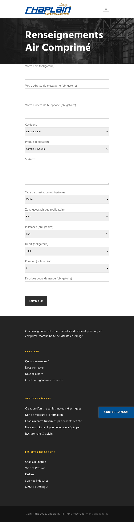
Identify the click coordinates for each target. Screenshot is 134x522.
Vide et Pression (35, 468)
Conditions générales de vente (44, 380)
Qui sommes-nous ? (37, 361)
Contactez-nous (116, 412)
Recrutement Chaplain (39, 434)
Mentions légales (97, 514)
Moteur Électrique (36, 487)
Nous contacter (34, 368)
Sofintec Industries (36, 481)
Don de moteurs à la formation (44, 415)
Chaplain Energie (35, 462)
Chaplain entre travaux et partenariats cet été (53, 421)
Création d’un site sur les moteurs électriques (53, 408)
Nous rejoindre (34, 374)
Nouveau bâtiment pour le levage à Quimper (52, 427)
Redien (29, 474)
